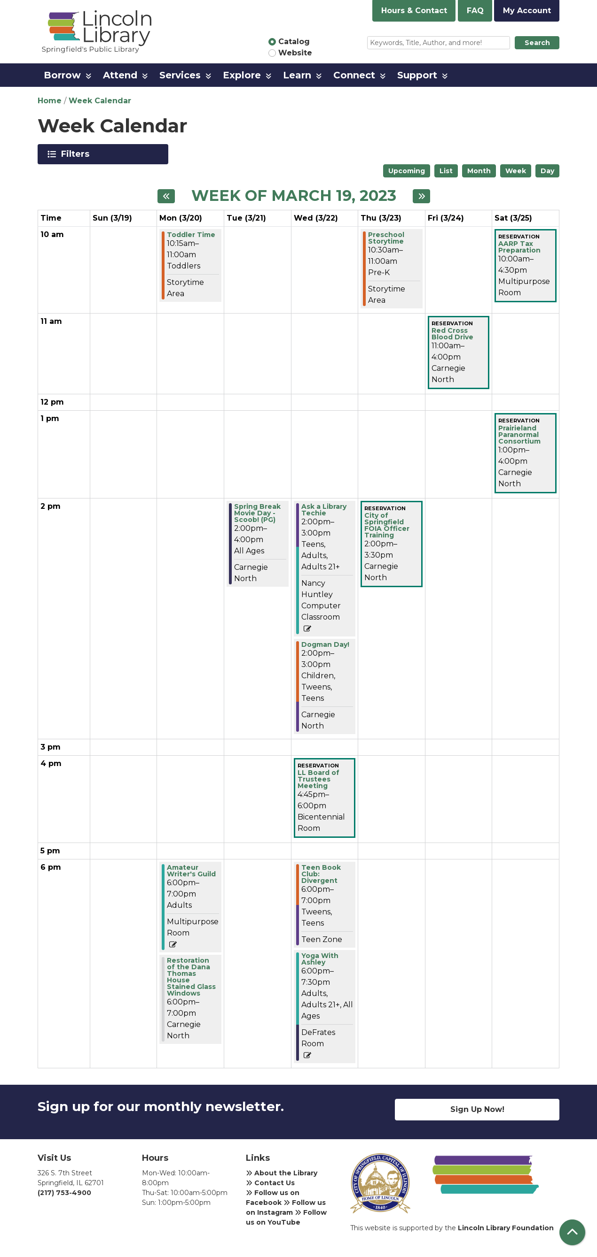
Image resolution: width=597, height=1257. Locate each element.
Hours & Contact (414, 10)
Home (50, 100)
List (446, 171)
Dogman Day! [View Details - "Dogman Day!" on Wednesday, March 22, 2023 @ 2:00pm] (325, 644)
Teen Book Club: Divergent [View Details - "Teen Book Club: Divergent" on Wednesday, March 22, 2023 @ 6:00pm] (321, 874)
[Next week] (421, 196)
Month (479, 171)
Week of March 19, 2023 (293, 196)
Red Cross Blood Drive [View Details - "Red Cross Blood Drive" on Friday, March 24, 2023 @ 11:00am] (452, 333)
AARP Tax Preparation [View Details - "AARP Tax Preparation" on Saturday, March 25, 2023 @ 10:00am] (519, 246)
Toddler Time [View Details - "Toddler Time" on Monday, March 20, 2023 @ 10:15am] (191, 234)
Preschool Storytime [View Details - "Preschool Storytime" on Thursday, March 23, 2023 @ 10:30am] (386, 238)
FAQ (475, 10)
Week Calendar (100, 100)
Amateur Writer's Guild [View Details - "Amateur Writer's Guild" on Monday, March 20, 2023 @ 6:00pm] (191, 870)
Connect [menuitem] (354, 75)
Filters (77, 154)
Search (537, 42)
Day (547, 171)
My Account (527, 10)
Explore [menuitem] (242, 75)
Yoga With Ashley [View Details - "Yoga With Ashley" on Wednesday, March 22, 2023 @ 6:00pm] (319, 959)
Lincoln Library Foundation (506, 1228)
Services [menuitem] (180, 75)
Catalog (294, 41)
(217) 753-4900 (64, 1192)
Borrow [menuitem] (62, 75)
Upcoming (406, 171)
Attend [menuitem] (120, 75)
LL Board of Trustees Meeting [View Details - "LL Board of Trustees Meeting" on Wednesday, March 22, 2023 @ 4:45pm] (318, 779)
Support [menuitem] (417, 75)
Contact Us (270, 1183)
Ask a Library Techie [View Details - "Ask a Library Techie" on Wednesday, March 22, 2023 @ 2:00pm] (323, 509)
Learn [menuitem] (297, 75)
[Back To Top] (572, 1232)
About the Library (281, 1173)
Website (295, 52)
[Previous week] (166, 196)
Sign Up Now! (477, 1109)
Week (515, 171)
